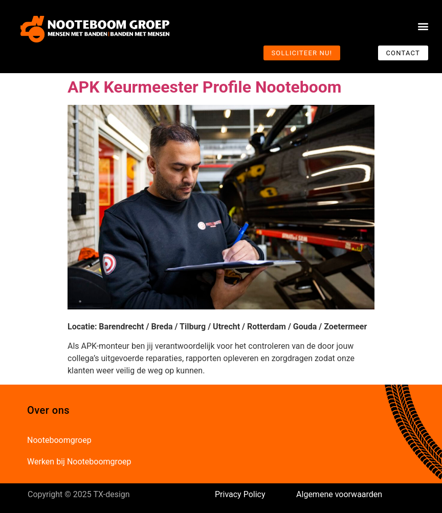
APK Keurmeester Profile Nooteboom (205, 87)
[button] (423, 26)
